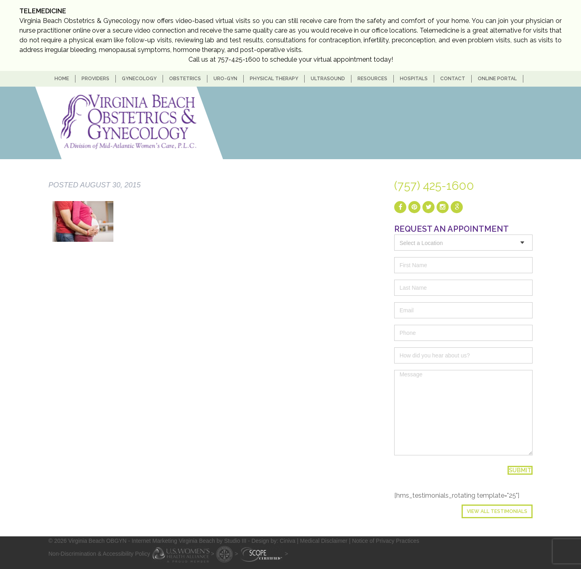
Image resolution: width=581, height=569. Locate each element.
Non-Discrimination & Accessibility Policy (99, 553)
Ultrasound (328, 78)
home (61, 78)
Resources (372, 78)
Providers (95, 78)
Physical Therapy (274, 78)
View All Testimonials (497, 511)
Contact (452, 78)
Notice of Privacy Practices (385, 541)
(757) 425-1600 (434, 186)
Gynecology (139, 78)
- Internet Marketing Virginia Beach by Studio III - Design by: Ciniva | (214, 541)
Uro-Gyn (225, 78)
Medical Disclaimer (323, 541)
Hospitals (414, 78)
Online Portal (497, 78)
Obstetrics (185, 78)
